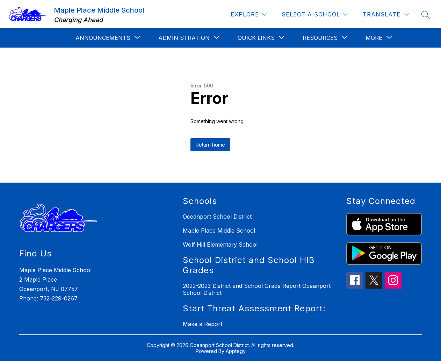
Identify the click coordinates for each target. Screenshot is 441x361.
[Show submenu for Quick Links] (256, 38)
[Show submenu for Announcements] (102, 38)
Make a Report (202, 323)
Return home (210, 145)
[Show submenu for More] (374, 38)
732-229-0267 (59, 298)
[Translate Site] (385, 14)
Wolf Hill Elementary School (220, 244)
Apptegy (236, 351)
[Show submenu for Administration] (184, 38)
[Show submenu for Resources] (320, 38)
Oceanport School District (217, 216)
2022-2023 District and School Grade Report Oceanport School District (257, 289)
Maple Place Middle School (219, 230)
